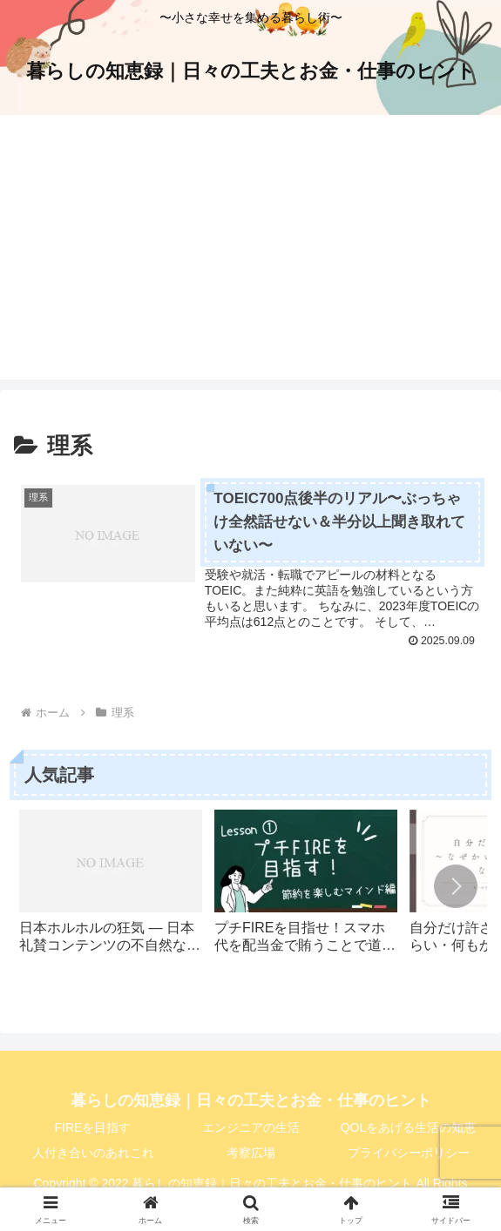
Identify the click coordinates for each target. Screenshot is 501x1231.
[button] (455, 887)
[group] (110, 891)
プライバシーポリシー (409, 1153)
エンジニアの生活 (251, 1127)
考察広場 (251, 1153)
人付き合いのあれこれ (93, 1153)
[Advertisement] (250, 258)
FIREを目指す (93, 1127)
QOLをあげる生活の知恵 (409, 1127)
